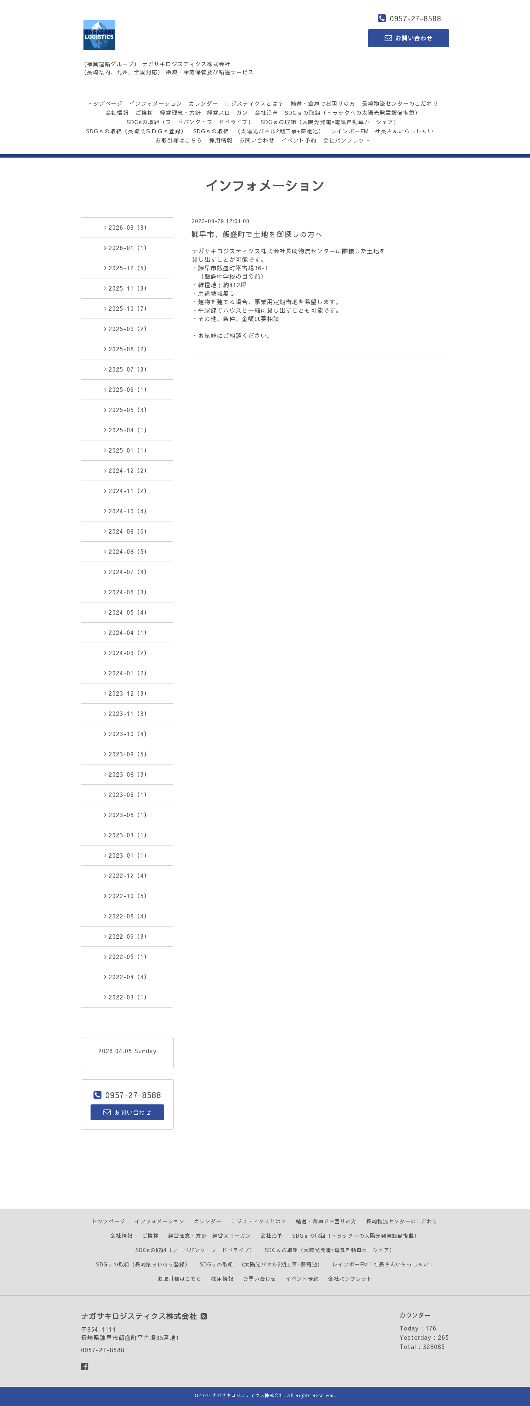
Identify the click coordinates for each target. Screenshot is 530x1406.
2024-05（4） (127, 612)
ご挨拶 (144, 112)
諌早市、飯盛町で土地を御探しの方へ (257, 234)
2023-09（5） (127, 754)
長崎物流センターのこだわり (400, 103)
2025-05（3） (127, 409)
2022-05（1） (127, 956)
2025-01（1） (127, 450)
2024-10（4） (127, 511)
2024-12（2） (127, 470)
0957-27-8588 (415, 18)
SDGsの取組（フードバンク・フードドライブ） (190, 122)
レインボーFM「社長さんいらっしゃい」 (385, 131)
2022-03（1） (127, 997)
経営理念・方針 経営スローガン (204, 112)
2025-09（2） (127, 328)
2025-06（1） (127, 389)
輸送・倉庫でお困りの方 (322, 103)
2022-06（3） (127, 936)
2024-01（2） (127, 673)
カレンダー (203, 103)
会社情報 (117, 112)
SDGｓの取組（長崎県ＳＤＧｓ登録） (136, 131)
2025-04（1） (127, 430)
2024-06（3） (127, 592)
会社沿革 (266, 112)
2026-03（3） (127, 227)
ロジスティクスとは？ (254, 103)
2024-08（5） (127, 551)
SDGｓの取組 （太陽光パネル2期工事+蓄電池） (258, 131)
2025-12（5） (127, 268)
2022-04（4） (127, 977)
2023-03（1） (127, 835)
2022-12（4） (127, 875)
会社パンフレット (346, 140)
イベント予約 (299, 140)
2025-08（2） (127, 349)
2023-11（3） (127, 713)
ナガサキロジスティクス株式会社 (248, 1395)
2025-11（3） (127, 288)
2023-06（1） (127, 794)
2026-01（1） (127, 247)
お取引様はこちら (178, 140)
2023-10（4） (127, 734)
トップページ (105, 103)
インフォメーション (155, 103)
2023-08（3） (127, 774)
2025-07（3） (127, 369)
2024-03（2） (127, 652)
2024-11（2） (127, 490)
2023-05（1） (127, 815)
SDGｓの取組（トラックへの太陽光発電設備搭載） (353, 112)
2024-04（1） (127, 632)
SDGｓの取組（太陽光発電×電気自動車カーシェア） (330, 122)
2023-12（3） (127, 693)
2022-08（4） (127, 916)
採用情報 (221, 140)
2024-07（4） (127, 571)
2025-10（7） (127, 308)
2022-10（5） (127, 896)
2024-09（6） (127, 531)
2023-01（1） (127, 855)
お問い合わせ (257, 140)
